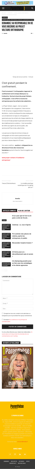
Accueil (4, 12)
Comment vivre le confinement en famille (6, 264)
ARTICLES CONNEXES (9, 211)
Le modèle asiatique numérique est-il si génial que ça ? (25, 185)
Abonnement (6, 461)
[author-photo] (17, 195)
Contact (28, 461)
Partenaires (21, 461)
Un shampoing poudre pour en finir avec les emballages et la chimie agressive (22, 263)
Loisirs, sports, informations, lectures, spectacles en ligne (17, 20)
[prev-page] (3, 270)
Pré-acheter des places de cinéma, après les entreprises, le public (21, 236)
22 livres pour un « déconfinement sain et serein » (22, 254)
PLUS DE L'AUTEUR (24, 211)
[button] (3, 8)
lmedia (5, 33)
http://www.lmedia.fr (17, 201)
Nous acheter (14, 461)
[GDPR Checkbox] (2, 319)
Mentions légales (22, 463)
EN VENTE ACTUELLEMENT (11, 343)
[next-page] (6, 270)
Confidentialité (12, 463)
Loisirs (4, 220)
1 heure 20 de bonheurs (9, 183)
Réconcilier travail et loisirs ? (22, 243)
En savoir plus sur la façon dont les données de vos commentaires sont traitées (17, 334)
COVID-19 (9, 12)
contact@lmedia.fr (22, 441)
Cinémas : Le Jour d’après (21, 225)
